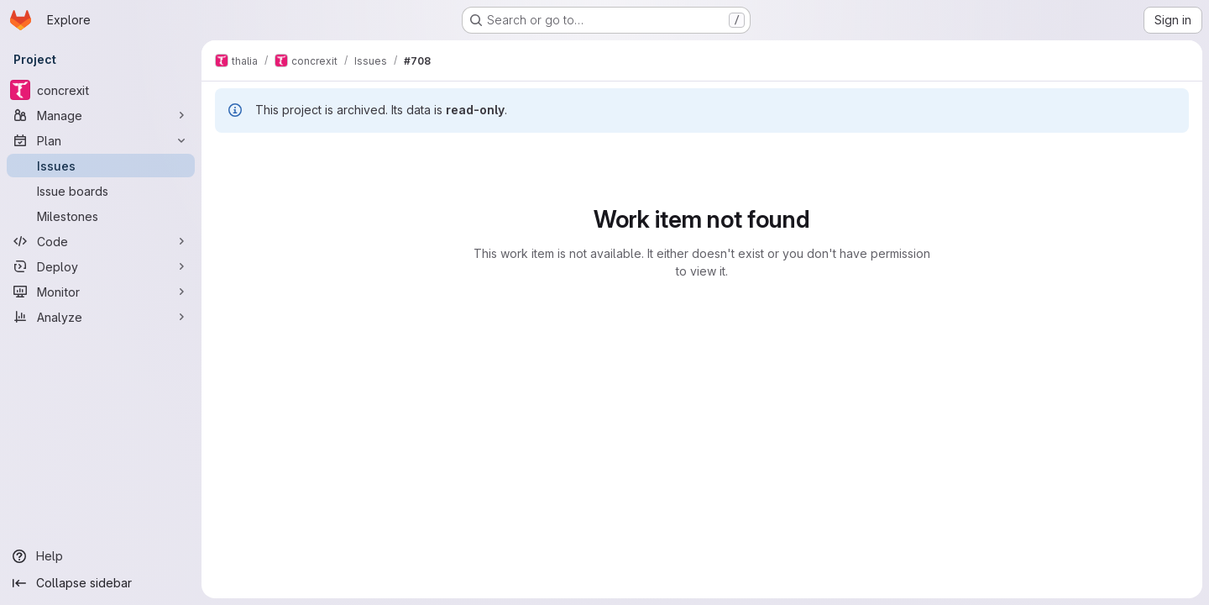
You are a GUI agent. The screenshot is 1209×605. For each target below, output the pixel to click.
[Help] (101, 556)
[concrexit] (101, 90)
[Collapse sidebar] (101, 583)
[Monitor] (101, 291)
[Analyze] (101, 317)
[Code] (101, 241)
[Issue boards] (101, 191)
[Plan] (101, 140)
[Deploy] (101, 266)
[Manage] (101, 115)
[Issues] (101, 165)
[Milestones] (101, 216)
